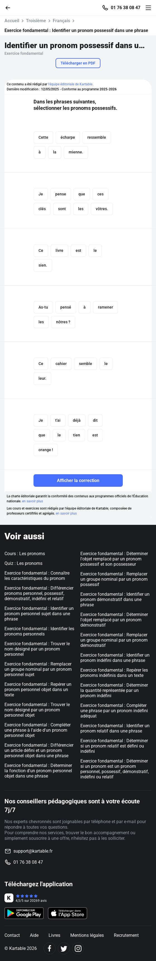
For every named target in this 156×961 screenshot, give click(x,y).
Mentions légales (87, 935)
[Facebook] (50, 948)
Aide (34, 935)
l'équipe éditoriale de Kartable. (70, 84)
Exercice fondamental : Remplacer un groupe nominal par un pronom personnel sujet (38, 669)
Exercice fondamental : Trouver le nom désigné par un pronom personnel (37, 649)
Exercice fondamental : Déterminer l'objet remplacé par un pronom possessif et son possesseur (114, 559)
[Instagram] (78, 948)
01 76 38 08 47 (125, 8)
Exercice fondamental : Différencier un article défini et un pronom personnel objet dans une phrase (38, 750)
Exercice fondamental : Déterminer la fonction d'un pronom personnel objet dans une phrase (38, 771)
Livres (54, 935)
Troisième (36, 20)
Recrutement (126, 935)
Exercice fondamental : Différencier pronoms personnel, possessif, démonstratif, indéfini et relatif (38, 593)
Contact (12, 935)
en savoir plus (32, 501)
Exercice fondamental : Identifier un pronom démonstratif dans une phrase (115, 599)
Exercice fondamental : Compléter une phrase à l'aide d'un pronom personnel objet (37, 730)
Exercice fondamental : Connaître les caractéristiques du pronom (36, 575)
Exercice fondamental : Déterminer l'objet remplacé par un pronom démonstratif (114, 620)
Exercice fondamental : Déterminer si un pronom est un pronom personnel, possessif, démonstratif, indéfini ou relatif (114, 768)
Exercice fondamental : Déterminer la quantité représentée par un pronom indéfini (114, 690)
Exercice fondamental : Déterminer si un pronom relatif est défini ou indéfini (114, 746)
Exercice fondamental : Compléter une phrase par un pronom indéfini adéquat (114, 711)
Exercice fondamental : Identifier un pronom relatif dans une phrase (115, 728)
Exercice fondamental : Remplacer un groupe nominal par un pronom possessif (114, 579)
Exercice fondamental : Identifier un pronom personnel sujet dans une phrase (39, 614)
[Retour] (10, 7)
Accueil (11, 20)
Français (61, 20)
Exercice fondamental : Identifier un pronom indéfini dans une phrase (115, 657)
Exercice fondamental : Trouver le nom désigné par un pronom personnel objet (37, 710)
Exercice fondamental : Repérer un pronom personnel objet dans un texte (37, 689)
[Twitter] (64, 948)
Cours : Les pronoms (24, 553)
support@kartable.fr (32, 851)
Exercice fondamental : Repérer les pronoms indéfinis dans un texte (114, 672)
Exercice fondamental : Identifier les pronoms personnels (39, 631)
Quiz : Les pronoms (23, 563)
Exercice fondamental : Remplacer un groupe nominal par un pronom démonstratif (114, 640)
